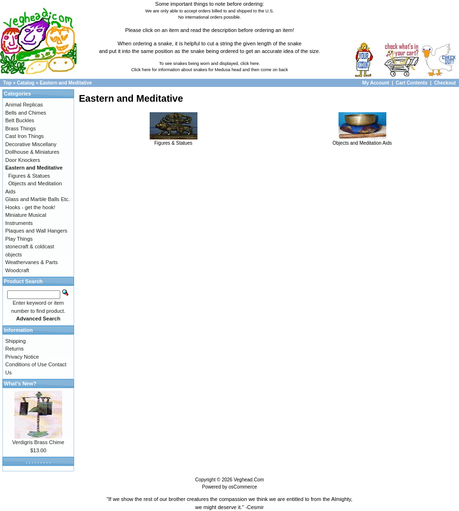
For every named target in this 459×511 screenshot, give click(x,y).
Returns (14, 348)
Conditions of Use (26, 364)
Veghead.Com (249, 479)
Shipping (15, 341)
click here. (250, 63)
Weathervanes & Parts (31, 262)
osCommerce (243, 487)
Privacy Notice (22, 357)
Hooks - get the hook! (30, 207)
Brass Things (20, 128)
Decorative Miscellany (30, 144)
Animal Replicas (24, 104)
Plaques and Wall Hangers (36, 231)
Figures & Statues (173, 140)
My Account (376, 82)
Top (7, 82)
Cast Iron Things (24, 136)
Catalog (25, 82)
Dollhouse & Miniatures (32, 152)
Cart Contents (411, 82)
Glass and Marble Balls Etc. (37, 199)
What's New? (20, 383)
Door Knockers (22, 160)
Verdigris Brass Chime (38, 442)
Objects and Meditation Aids (362, 140)
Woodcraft (17, 270)
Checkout (445, 82)
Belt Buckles (19, 120)
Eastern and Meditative (66, 82)
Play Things (19, 239)
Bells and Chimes (25, 113)
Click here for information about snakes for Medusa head (186, 69)
